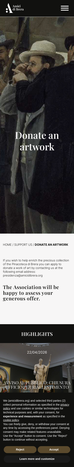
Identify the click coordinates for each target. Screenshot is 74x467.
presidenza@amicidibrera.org (23, 275)
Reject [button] (20, 449)
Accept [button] (54, 449)
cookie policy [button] (11, 420)
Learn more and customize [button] (37, 458)
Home (7, 245)
